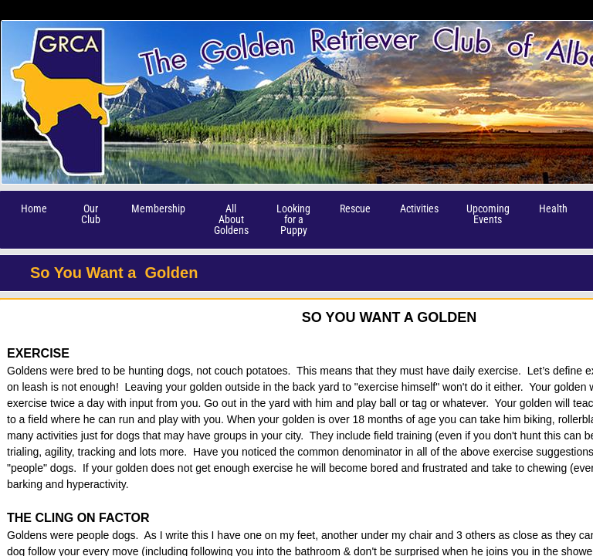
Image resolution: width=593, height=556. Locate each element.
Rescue (355, 208)
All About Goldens (231, 219)
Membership (158, 208)
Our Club (90, 213)
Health (553, 208)
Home (34, 208)
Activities (419, 208)
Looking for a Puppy (293, 219)
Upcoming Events (488, 213)
